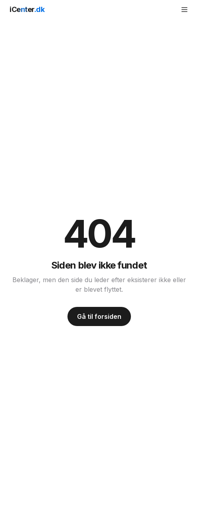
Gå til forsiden (99, 316)
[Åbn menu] (184, 9)
